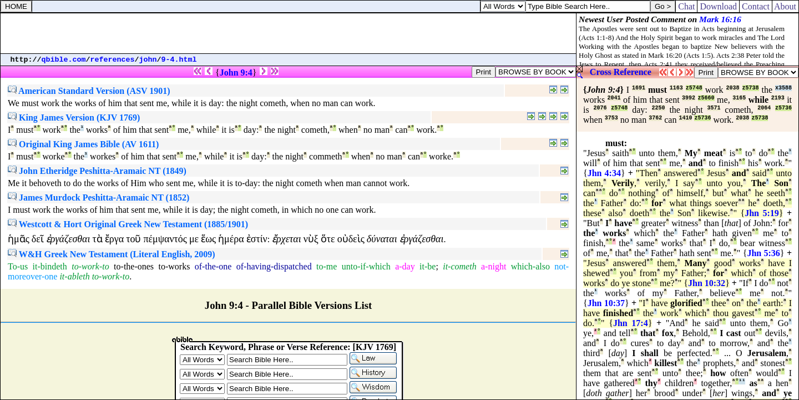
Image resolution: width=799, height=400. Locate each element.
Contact (756, 6)
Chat (686, 6)
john (148, 60)
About (785, 6)
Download (718, 6)
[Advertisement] (288, 33)
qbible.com (64, 60)
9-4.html (179, 60)
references (112, 60)
